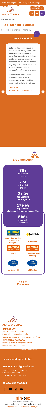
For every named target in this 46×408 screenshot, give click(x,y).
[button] (43, 91)
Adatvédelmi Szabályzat (29, 407)
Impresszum (12, 407)
